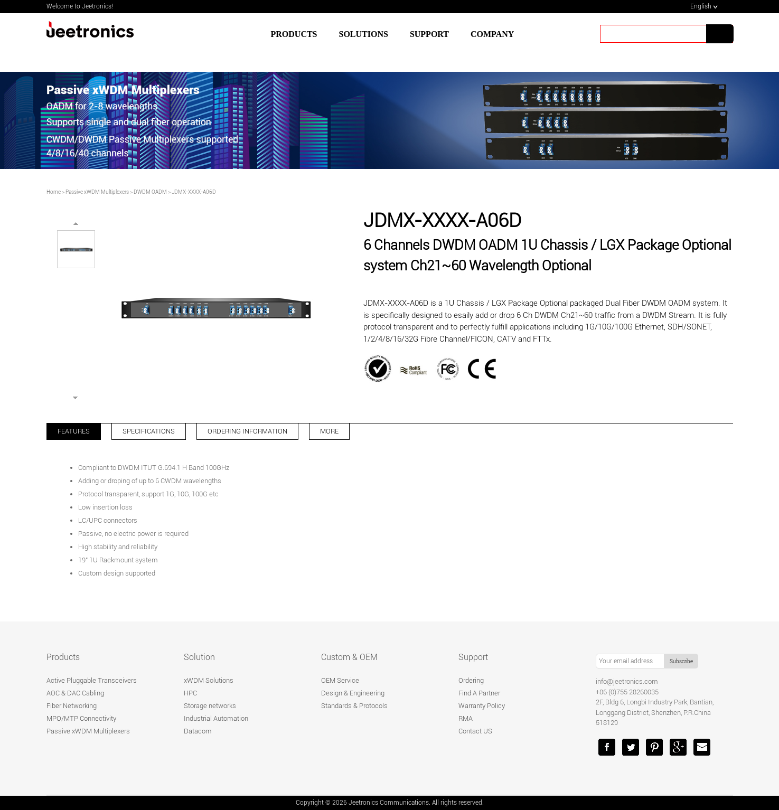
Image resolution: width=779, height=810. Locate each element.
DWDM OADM (150, 192)
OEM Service (340, 680)
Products (294, 34)
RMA (465, 718)
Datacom (198, 731)
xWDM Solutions (208, 680)
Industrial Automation (216, 718)
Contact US (475, 731)
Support (473, 657)
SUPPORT (429, 34)
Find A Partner (479, 693)
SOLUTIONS (363, 34)
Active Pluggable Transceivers (91, 680)
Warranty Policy (481, 706)
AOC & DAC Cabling (75, 693)
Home (53, 192)
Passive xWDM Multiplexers (97, 192)
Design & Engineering (352, 693)
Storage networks (210, 706)
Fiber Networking (71, 706)
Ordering (471, 680)
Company (492, 34)
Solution (199, 657)
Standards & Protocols (354, 706)
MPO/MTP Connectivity (81, 718)
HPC (190, 693)
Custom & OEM (349, 657)
